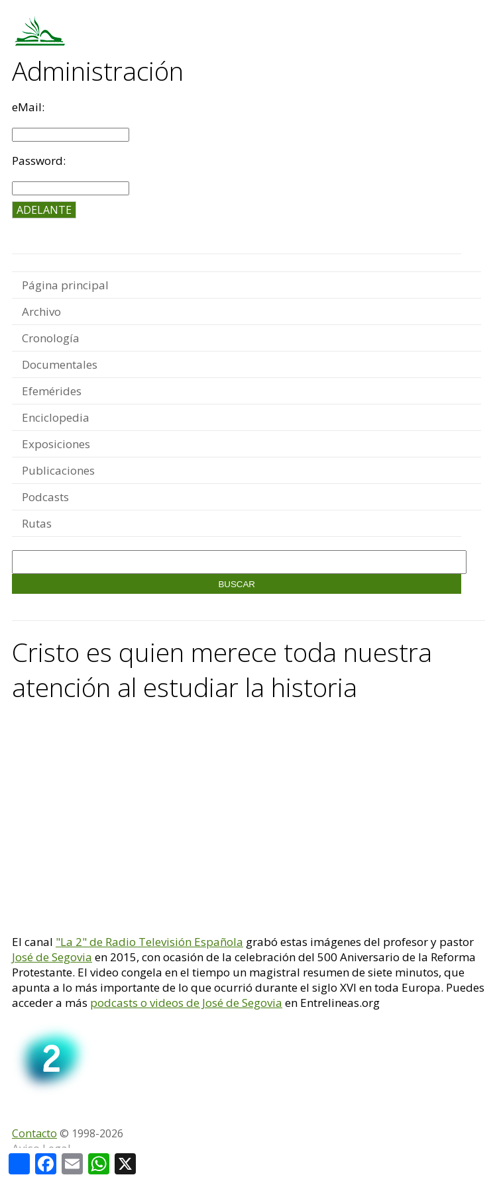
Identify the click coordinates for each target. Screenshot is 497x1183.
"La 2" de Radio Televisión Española (149, 941)
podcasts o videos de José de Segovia (186, 1002)
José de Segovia (52, 957)
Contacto (34, 1133)
